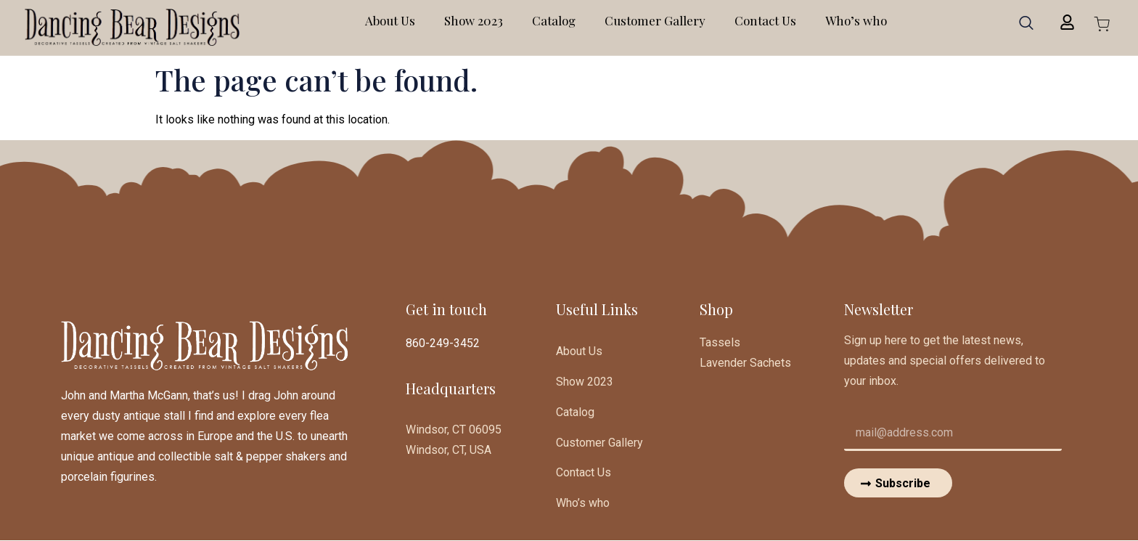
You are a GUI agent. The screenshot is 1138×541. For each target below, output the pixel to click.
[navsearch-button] (1026, 27)
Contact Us (765, 20)
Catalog (554, 20)
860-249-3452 (443, 343)
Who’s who (856, 20)
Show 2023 (473, 20)
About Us (390, 20)
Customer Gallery (655, 20)
